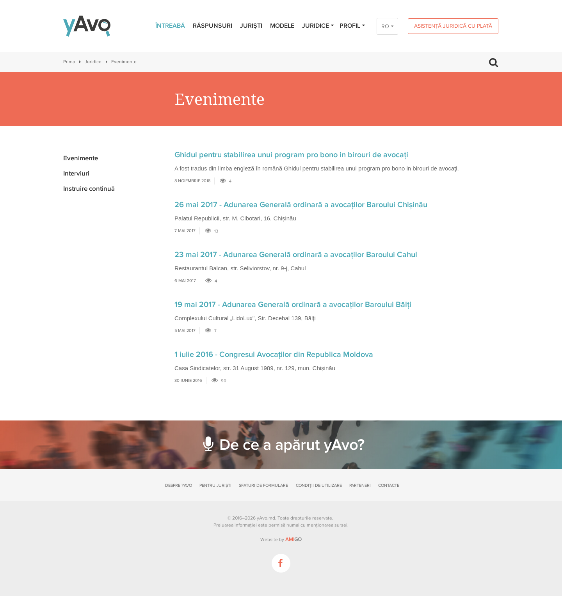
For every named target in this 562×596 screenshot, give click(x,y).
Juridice (318, 25)
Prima (69, 62)
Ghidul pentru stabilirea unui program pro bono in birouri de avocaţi (291, 155)
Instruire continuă (89, 188)
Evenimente (80, 158)
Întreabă (170, 26)
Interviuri (76, 173)
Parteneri (360, 485)
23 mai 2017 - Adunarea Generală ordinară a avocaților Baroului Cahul (295, 254)
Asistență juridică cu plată (453, 26)
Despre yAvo (178, 485)
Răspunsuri (212, 26)
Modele (282, 26)
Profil (353, 25)
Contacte (388, 485)
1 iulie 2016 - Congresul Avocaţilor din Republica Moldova (273, 354)
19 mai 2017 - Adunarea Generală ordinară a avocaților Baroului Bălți (292, 304)
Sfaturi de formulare (263, 485)
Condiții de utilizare (319, 485)
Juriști (251, 26)
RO (385, 26)
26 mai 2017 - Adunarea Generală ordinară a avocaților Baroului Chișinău (300, 204)
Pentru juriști (215, 485)
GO (293, 539)
